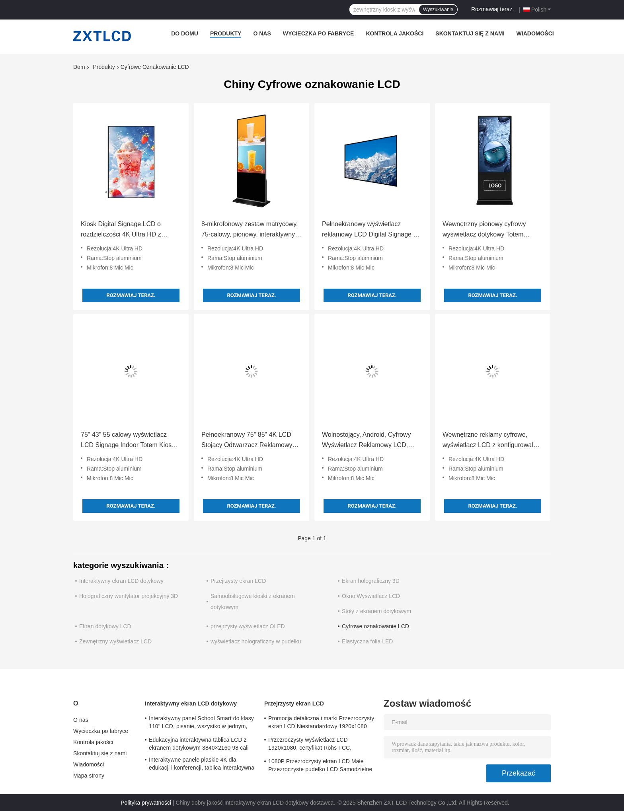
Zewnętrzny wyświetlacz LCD (115, 641)
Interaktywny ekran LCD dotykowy (121, 581)
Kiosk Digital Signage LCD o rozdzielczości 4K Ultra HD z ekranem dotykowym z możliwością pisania (130, 230)
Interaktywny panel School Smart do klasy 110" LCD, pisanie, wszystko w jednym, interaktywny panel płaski (201, 723)
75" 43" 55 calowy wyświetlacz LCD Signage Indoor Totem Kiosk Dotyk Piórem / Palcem (128, 440)
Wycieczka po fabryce (318, 33)
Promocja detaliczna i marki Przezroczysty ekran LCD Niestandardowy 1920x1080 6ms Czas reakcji (321, 723)
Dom (79, 67)
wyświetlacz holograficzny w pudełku (256, 641)
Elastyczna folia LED (367, 641)
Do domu (184, 33)
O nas (262, 33)
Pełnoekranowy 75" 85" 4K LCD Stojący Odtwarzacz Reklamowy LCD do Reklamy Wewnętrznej (246, 440)
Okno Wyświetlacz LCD (371, 596)
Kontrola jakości (394, 33)
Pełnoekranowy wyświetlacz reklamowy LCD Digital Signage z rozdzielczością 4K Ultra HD (369, 230)
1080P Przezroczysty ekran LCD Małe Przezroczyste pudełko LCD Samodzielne (320, 765)
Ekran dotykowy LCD (105, 626)
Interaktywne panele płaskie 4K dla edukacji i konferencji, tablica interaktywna (201, 763)
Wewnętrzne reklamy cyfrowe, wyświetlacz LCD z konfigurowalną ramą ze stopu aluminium (491, 440)
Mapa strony (88, 775)
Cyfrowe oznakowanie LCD (375, 626)
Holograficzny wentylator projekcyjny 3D (128, 596)
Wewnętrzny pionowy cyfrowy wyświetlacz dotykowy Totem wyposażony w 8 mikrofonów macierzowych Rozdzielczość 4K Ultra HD (489, 230)
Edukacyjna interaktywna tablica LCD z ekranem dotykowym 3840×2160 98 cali (199, 744)
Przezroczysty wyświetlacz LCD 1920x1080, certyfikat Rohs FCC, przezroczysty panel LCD (309, 745)
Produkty (226, 33)
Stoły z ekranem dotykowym (376, 611)
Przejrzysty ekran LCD (238, 581)
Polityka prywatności (146, 802)
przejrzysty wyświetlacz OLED (248, 626)
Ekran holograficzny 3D (371, 581)
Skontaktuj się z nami (469, 33)
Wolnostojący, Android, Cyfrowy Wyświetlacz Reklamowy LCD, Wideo (366, 440)
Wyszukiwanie (438, 9)
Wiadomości (535, 33)
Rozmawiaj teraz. (492, 9)
